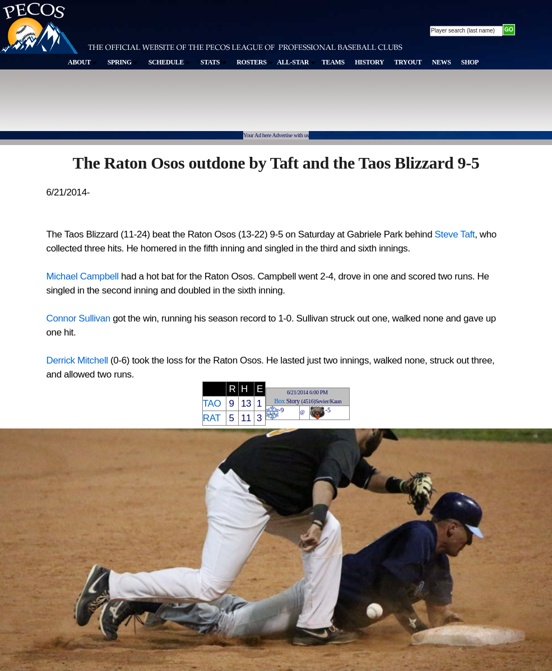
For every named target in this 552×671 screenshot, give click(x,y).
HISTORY (369, 62)
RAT (211, 418)
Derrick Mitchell (77, 360)
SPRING (123, 62)
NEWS (441, 62)
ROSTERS (254, 62)
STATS (213, 62)
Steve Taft (455, 234)
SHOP (470, 62)
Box (279, 401)
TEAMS (333, 62)
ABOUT (82, 62)
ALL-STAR (296, 62)
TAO (212, 403)
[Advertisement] (206, 106)
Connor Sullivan (78, 318)
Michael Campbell (83, 276)
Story (293, 401)
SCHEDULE (170, 62)
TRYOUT (408, 62)
